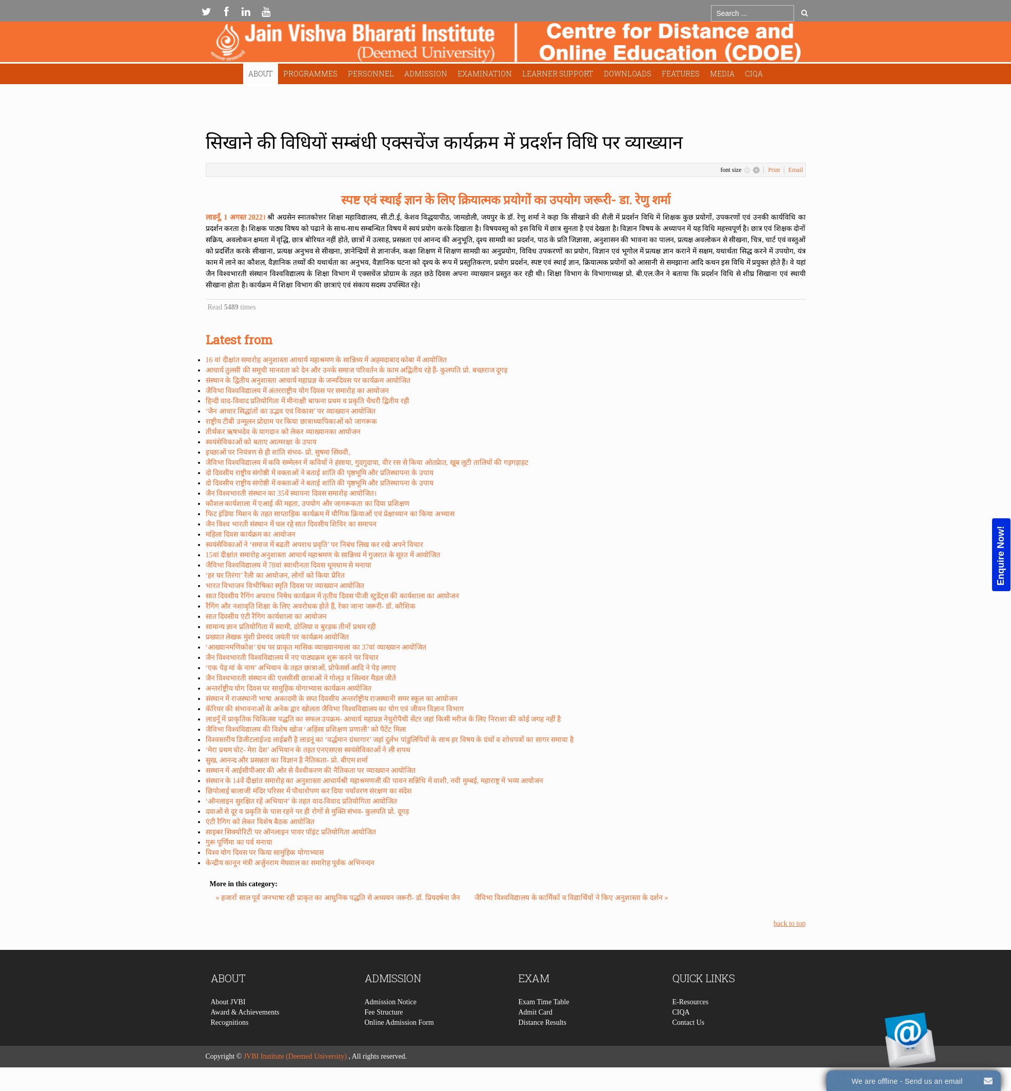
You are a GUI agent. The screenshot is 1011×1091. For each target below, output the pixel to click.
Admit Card (536, 1033)
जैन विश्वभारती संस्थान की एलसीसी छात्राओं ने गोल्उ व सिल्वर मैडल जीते (301, 678)
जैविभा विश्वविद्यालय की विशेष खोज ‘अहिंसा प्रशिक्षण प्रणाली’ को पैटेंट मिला (306, 729)
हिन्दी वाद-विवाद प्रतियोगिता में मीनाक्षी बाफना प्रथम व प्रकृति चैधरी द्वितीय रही (307, 401)
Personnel (371, 74)
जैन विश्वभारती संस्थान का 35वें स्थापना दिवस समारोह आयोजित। (291, 493)
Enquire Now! (1001, 556)
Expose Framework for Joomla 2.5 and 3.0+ (506, 44)
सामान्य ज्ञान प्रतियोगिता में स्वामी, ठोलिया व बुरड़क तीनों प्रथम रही (291, 627)
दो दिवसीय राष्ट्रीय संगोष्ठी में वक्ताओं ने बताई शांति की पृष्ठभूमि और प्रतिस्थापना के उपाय (319, 473)
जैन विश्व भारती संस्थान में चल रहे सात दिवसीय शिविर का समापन (291, 524)
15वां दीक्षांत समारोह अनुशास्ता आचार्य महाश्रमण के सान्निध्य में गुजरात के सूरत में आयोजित (323, 555)
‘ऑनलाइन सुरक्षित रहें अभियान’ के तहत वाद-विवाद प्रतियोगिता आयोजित (302, 801)
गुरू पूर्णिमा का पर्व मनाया (239, 842)
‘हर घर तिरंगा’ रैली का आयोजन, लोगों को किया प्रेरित (275, 575)
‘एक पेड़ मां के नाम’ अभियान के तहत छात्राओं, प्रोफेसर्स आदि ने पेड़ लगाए (301, 668)
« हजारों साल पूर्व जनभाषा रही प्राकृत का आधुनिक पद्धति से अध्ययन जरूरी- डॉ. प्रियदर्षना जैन (339, 898)
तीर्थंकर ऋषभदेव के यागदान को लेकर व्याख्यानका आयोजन (283, 432)
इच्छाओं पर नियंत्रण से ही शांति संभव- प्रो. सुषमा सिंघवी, (278, 452)
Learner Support (557, 74)
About (260, 74)
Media (722, 74)
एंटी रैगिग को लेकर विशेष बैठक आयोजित (260, 822)
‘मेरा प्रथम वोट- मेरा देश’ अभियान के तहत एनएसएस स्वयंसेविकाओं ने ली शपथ (308, 750)
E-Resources (690, 1023)
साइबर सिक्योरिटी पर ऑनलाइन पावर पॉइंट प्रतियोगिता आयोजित (291, 832)
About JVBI (228, 1023)
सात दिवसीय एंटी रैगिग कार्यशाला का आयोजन (266, 616)
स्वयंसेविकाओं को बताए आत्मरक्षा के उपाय (261, 442)
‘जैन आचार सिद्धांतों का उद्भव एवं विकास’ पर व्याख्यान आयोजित (291, 411)
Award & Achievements (245, 1033)
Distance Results (543, 1043)
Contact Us (688, 1043)
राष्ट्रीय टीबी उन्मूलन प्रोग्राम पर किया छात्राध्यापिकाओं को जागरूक (291, 421)
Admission (425, 74)
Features (681, 74)
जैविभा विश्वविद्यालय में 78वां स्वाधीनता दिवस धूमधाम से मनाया (288, 565)
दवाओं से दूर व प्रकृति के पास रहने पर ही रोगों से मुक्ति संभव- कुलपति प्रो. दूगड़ (307, 811)
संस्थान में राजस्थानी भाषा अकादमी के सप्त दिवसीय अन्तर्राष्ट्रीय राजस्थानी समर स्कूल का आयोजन (332, 699)
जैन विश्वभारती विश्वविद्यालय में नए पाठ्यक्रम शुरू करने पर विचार (292, 657)
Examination (485, 74)
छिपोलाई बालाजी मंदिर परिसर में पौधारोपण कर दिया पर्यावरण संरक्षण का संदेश (309, 791)
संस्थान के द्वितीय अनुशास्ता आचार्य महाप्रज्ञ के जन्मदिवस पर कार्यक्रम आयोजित (308, 380)
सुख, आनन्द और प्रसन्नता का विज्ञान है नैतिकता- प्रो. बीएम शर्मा (287, 760)
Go (804, 12)
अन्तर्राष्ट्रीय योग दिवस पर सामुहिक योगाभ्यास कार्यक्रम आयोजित (289, 688)
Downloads (627, 74)
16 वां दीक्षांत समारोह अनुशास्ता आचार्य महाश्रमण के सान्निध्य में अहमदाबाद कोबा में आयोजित (326, 360)
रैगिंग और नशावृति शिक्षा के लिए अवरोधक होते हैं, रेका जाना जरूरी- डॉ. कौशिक (310, 606)
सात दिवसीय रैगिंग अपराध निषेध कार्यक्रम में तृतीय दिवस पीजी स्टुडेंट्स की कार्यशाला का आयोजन (332, 596)
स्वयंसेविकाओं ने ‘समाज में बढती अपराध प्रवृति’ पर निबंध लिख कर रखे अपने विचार (315, 545)
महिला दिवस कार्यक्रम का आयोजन (250, 534)
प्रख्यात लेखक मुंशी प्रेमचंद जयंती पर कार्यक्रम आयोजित (277, 637)
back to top (789, 923)
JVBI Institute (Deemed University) (295, 1056)
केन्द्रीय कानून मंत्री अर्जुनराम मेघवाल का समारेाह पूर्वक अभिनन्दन (290, 863)
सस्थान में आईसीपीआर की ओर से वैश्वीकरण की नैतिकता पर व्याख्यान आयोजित (311, 770)
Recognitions (230, 1043)
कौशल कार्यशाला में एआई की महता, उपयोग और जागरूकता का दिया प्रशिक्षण (307, 504)
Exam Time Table (544, 1023)
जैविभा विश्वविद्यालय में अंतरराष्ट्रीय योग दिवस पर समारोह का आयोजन (297, 391)
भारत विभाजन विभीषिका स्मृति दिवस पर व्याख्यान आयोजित (285, 586)
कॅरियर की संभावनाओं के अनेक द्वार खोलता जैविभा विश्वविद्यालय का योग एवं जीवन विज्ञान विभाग (335, 709)
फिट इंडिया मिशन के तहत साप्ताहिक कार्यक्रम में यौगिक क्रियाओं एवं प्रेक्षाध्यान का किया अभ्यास (330, 514)
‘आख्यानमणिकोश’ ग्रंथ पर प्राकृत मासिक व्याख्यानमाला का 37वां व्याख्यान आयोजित (316, 647)
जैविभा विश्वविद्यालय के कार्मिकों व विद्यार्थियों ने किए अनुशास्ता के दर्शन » (571, 898)
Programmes (310, 74)
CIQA (754, 74)
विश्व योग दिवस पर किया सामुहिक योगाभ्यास (265, 852)
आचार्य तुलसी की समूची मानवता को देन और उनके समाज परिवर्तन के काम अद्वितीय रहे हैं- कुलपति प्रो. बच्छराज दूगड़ (357, 370)
